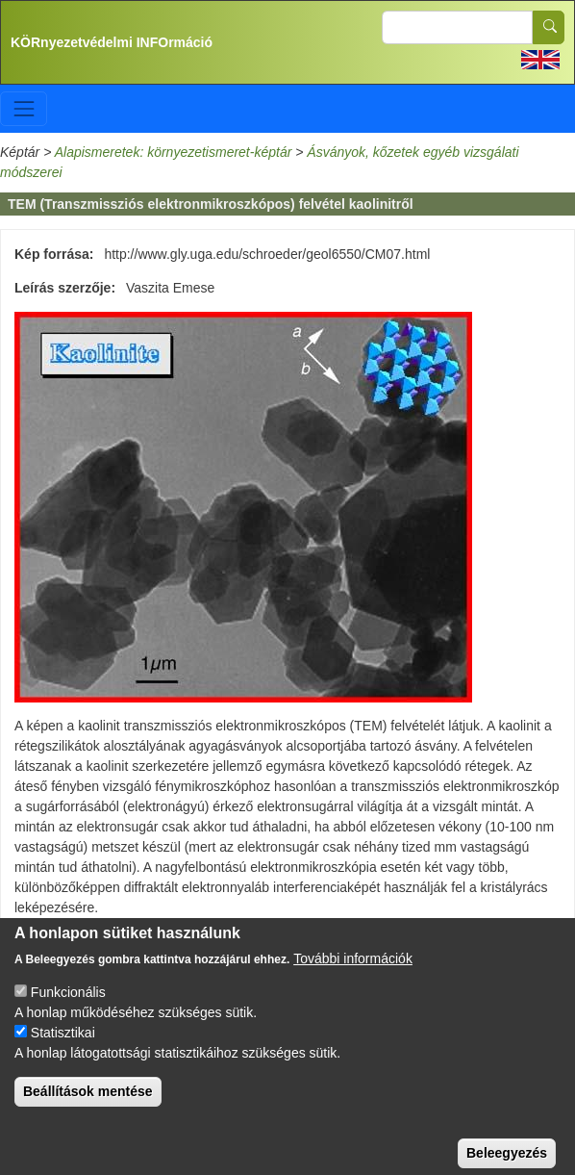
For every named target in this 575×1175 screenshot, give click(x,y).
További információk (352, 976)
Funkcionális (68, 1010)
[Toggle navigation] (23, 108)
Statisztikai (63, 1051)
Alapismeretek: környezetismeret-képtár (173, 152)
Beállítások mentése (88, 1109)
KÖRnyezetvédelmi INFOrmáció (111, 42)
